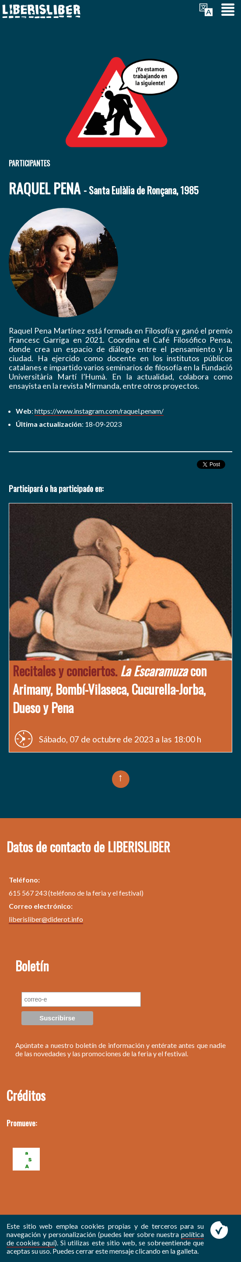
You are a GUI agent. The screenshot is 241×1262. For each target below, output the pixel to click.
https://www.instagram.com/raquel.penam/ (99, 411)
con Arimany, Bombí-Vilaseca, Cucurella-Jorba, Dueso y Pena (109, 689)
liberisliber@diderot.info (46, 919)
